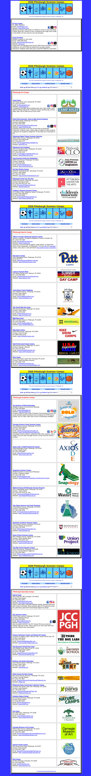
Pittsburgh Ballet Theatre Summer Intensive (27, 136)
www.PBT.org (23, 144)
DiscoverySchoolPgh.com (26, 654)
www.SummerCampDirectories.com (47, 771)
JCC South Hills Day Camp (22, 307)
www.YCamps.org (24, 243)
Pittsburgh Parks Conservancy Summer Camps (28, 685)
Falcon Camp (17, 595)
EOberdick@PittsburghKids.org (27, 197)
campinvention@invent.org (25, 42)
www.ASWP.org (23, 704)
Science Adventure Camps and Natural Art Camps (29, 635)
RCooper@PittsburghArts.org (26, 185)
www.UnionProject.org (25, 543)
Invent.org (21, 44)
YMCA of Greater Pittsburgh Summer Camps (28, 236)
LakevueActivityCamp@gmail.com (28, 276)
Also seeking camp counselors (46, 247)
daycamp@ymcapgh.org (24, 241)
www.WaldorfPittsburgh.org (27, 495)
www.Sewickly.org (24, 530)
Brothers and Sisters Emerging (23, 661)
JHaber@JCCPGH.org (24, 313)
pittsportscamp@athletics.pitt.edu (27, 260)
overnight (52, 246)
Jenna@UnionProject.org (25, 541)
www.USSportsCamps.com (25, 336)
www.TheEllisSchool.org (26, 555)
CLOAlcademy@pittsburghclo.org (27, 153)
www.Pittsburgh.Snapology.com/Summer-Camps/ (34, 478)
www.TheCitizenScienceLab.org (29, 513)
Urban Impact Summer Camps (23, 674)
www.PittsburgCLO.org (26, 155)
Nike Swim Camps (19, 330)
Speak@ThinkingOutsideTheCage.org (29, 751)
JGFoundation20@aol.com (25, 296)
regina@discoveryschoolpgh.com (27, 653)
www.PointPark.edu (25, 127)
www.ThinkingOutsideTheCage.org (29, 752)
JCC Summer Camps (20, 614)
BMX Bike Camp (18, 318)
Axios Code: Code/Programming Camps (26, 447)
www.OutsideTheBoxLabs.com (28, 643)
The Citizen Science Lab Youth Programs (26, 505)
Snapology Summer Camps (22, 470)
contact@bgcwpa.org (23, 410)
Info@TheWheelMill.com (25, 323)
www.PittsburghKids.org (26, 198)
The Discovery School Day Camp (24, 646)
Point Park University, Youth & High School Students (30, 119)
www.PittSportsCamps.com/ (27, 262)
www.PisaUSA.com (24, 765)
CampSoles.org (23, 106)
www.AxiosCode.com (25, 454)
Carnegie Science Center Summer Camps (27, 424)
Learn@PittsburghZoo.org (25, 716)
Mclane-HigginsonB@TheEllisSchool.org (30, 554)
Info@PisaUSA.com (23, 764)
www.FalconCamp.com (25, 603)
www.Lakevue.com (24, 278)
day (45, 246)
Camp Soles (17, 100)
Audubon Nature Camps (21, 696)
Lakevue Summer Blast (20, 271)
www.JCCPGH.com (25, 315)
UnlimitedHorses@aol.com (25, 363)
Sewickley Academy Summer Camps (25, 522)
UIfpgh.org (21, 682)
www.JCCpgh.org (23, 622)
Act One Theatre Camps (21, 169)
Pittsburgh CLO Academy (21, 147)
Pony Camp (17, 357)
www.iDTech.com (23, 28)
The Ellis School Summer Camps (24, 547)
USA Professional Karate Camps (23, 344)
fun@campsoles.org (23, 105)
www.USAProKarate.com (26, 352)
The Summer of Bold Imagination (24, 405)
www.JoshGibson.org (25, 298)
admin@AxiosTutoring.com (25, 453)
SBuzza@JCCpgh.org (24, 621)
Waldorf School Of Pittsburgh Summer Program (29, 488)
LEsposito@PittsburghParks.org (27, 691)
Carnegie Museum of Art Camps (23, 727)
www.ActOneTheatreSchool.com (29, 175)
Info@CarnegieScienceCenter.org (27, 431)
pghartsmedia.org (24, 186)
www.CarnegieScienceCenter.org (29, 432)
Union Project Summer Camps (23, 535)
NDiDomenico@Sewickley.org (26, 529)
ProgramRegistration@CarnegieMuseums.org (31, 733)
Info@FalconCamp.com (24, 601)
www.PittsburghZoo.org (25, 717)
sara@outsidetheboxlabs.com (26, 641)
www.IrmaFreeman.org (26, 166)
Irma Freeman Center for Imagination (25, 158)
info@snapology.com (23, 476)
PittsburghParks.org (24, 693)
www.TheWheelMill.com (26, 324)
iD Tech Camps (17, 23)
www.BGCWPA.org (25, 411)
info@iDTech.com (22, 26)
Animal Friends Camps (20, 744)
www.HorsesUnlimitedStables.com (29, 365)
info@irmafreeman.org (24, 164)
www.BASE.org (23, 667)
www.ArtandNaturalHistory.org (27, 735)
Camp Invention (17, 37)
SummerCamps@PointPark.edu (27, 125)
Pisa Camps (17, 759)
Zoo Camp (16, 711)
